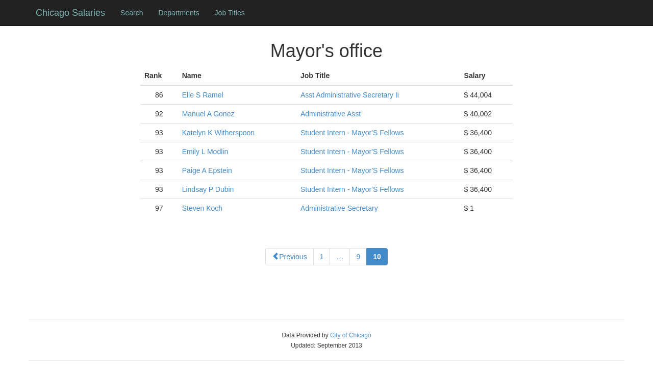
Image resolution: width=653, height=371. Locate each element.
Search (131, 13)
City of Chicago (350, 335)
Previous (289, 257)
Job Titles (230, 13)
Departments (178, 13)
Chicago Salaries (70, 13)
